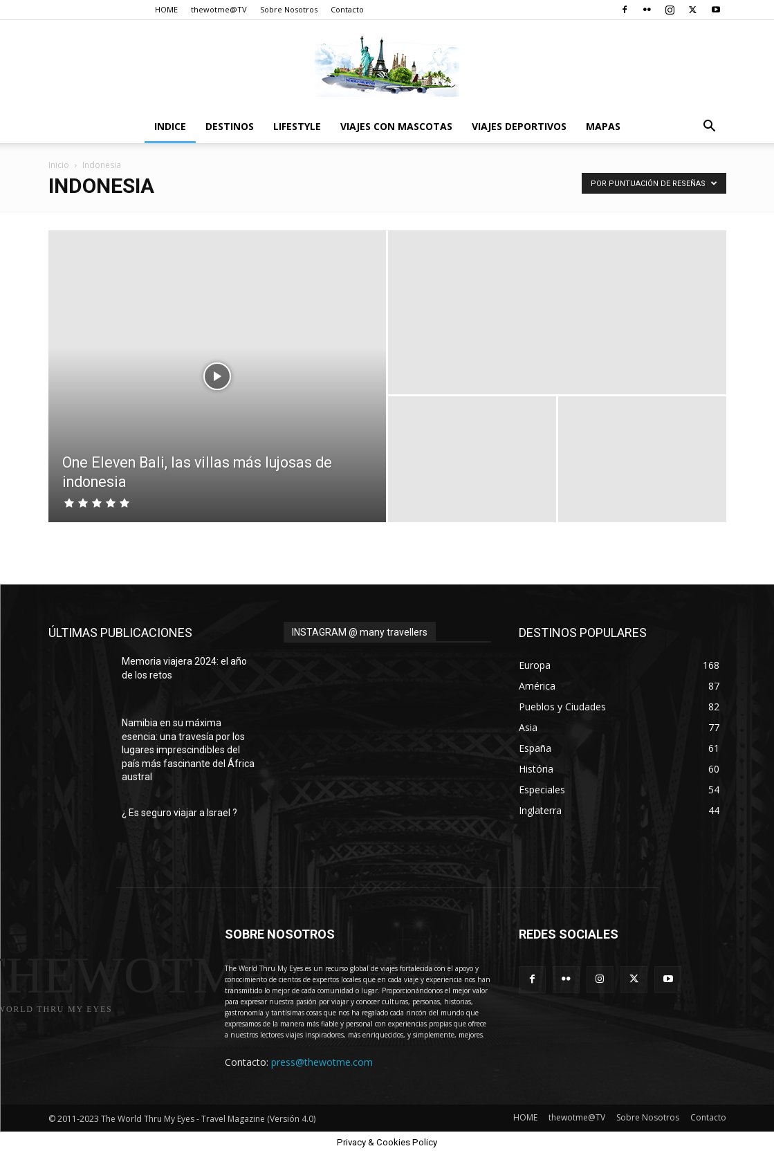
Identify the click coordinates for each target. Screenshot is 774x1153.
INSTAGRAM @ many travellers (359, 632)
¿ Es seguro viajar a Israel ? (179, 812)
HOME (166, 9)
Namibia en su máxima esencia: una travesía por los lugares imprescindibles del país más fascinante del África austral (188, 749)
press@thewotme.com (322, 1062)
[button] (709, 127)
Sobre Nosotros (288, 9)
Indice (170, 126)
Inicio (58, 165)
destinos (229, 126)
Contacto (347, 9)
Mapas (603, 126)
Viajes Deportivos (519, 126)
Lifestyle (297, 126)
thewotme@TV (219, 9)
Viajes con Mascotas (396, 126)
